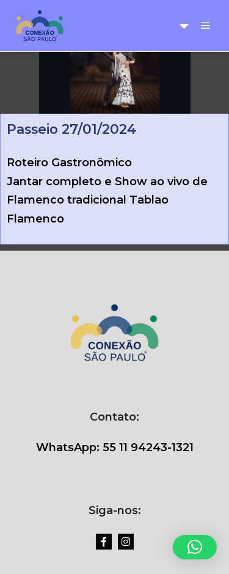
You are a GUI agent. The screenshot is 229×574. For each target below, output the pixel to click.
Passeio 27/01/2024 (71, 129)
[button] (195, 547)
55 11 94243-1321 (147, 447)
